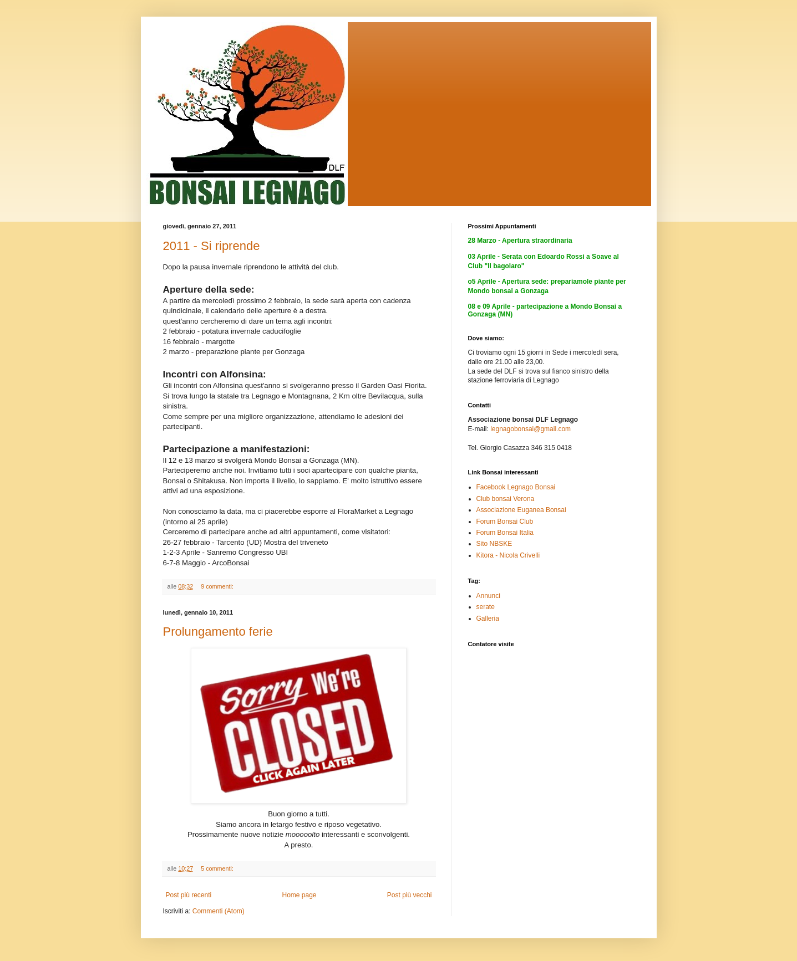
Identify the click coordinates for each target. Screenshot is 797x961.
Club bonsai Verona (505, 499)
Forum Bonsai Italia (505, 532)
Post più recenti (189, 895)
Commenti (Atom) (218, 911)
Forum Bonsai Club (505, 521)
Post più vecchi (409, 895)
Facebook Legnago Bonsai (516, 487)
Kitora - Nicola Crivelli (508, 555)
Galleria (487, 618)
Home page (299, 895)
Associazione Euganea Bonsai (521, 510)
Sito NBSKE (494, 544)
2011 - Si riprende (211, 246)
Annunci (488, 596)
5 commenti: (218, 868)
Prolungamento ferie (218, 631)
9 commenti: (218, 586)
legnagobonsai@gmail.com (530, 429)
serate (485, 607)
